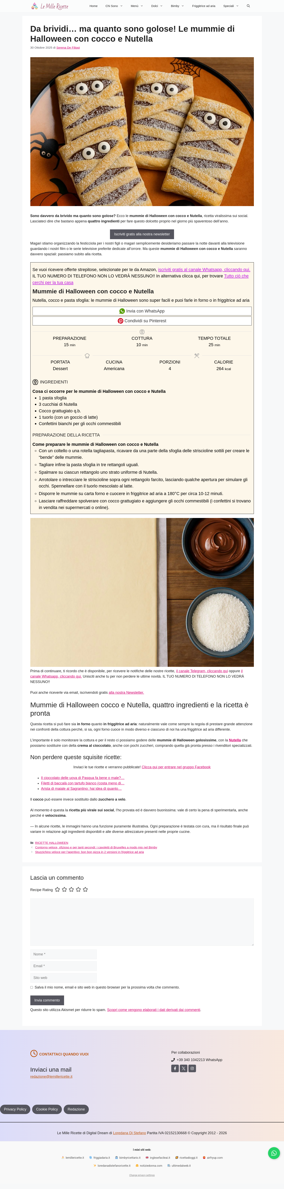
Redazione (76, 1109)
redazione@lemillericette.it (51, 1077)
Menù (139, 6)
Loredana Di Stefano (129, 1133)
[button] (248, 6)
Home (94, 6)
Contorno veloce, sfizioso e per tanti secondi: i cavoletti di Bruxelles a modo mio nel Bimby (96, 847)
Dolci (159, 6)
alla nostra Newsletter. (126, 693)
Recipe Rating (41, 890)
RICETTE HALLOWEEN (51, 842)
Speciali (233, 6)
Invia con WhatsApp (141, 311)
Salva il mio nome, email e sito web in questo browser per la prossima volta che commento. (107, 987)
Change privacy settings (142, 1175)
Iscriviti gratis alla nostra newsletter (142, 234)
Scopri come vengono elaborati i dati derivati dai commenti (153, 1010)
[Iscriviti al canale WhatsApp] (274, 1153)
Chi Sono (116, 6)
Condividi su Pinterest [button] (142, 320)
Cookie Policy (47, 1109)
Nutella (235, 740)
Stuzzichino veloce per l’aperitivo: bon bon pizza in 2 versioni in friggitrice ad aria (89, 852)
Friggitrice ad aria (203, 6)
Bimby (179, 6)
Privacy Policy (15, 1109)
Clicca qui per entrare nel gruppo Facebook (176, 767)
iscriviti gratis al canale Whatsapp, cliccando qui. (204, 269)
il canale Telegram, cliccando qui (202, 671)
